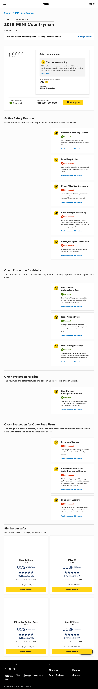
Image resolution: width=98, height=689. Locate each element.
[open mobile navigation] (4, 4)
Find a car (54, 669)
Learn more (45, 73)
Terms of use (20, 686)
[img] (21, 53)
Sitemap (28, 686)
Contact (76, 674)
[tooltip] (46, 82)
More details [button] (26, 589)
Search (7, 12)
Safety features (56, 674)
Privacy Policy (8, 686)
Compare (73, 102)
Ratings (76, 669)
